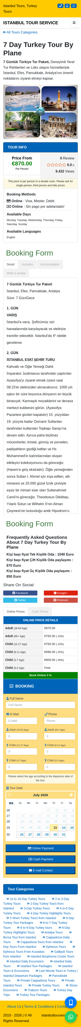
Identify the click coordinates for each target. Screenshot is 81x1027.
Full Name (15, 698)
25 (72, 827)
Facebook (20, 593)
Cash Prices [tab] (40, 611)
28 (38, 834)
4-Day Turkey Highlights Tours (49, 913)
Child (17, 745)
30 (55, 834)
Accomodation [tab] (50, 264)
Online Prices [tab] (16, 611)
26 (21, 834)
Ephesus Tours (54, 946)
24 (63, 827)
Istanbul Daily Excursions (25, 961)
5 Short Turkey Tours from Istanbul (31, 918)
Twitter (20, 600)
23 (55, 827)
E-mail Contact (41, 870)
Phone (50, 714)
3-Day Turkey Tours (35, 908)
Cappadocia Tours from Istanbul (40, 942)
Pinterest (61, 600)
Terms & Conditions (39, 1006)
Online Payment (41, 848)
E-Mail (12, 714)
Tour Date (14, 788)
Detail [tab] (10, 264)
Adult (17, 729)
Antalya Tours (52, 932)
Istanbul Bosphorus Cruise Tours (50, 956)
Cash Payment (41, 859)
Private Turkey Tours (44, 985)
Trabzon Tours (35, 990)
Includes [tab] (27, 264)
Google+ (61, 593)
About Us (14, 1006)
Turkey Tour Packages (33, 995)
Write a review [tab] (16, 273)
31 (63, 834)
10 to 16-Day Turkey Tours (25, 899)
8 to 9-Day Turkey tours (34, 927)
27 (30, 834)
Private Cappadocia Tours (36, 980)
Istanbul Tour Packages (34, 966)
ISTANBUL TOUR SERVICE (30, 22)
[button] (8, 112)
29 (46, 834)
